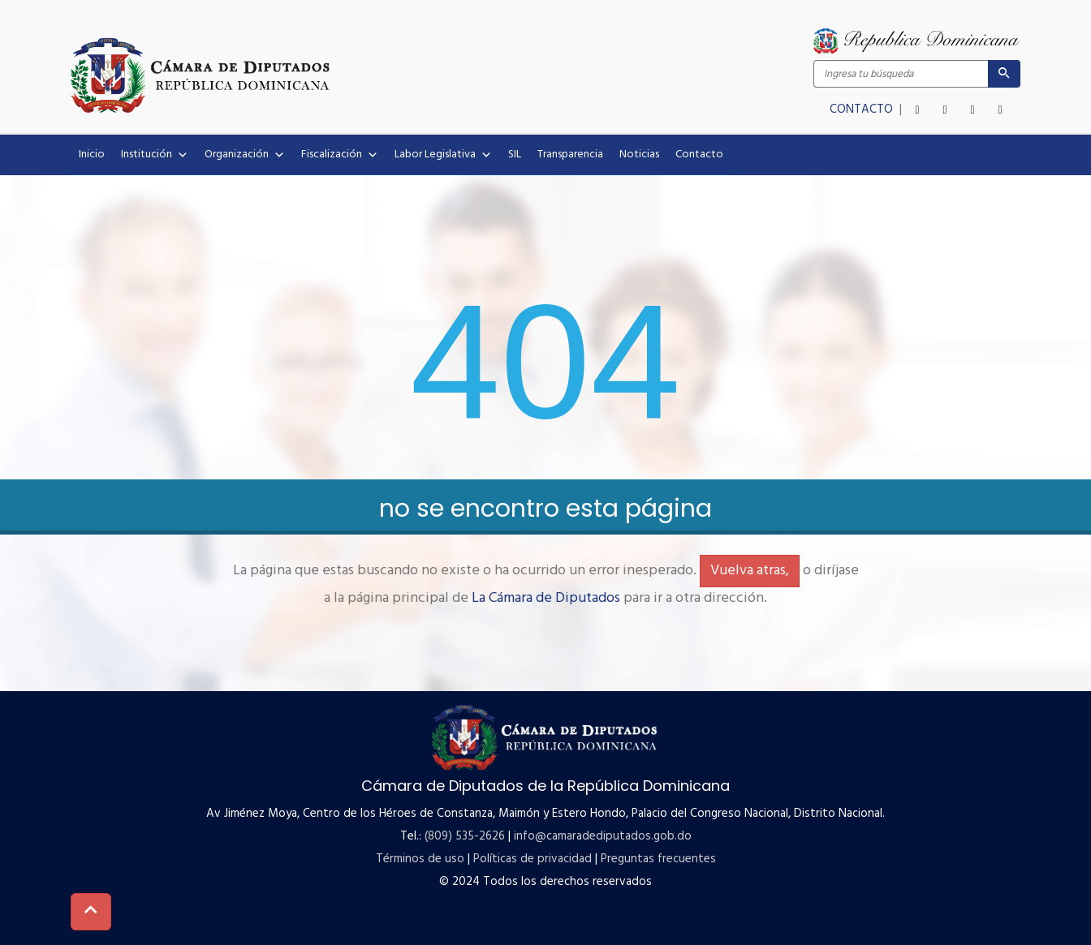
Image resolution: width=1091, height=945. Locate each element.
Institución (154, 155)
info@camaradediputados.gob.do (603, 836)
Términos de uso (420, 859)
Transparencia (570, 154)
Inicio (92, 154)
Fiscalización (339, 155)
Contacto (699, 154)
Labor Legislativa (443, 155)
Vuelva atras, (749, 570)
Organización (245, 155)
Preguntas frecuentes (658, 859)
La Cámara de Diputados (546, 598)
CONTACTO (863, 109)
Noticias (639, 154)
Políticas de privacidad (532, 859)
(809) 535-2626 (465, 836)
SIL (514, 154)
